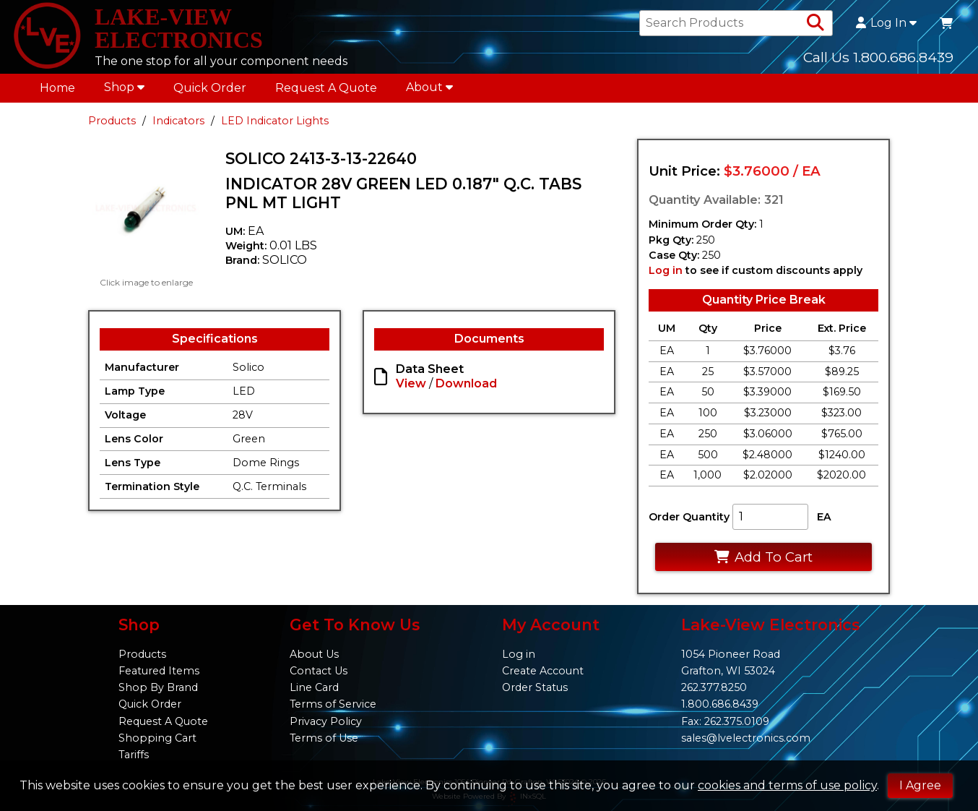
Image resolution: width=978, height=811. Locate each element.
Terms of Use (324, 738)
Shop (124, 87)
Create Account (543, 670)
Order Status (535, 687)
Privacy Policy (326, 721)
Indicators (178, 120)
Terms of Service (333, 704)
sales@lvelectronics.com (745, 738)
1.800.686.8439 (719, 704)
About (429, 87)
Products (112, 120)
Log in (666, 270)
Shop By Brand (158, 687)
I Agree (920, 785)
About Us (314, 654)
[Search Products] (815, 23)
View (411, 383)
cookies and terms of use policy (787, 785)
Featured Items (158, 670)
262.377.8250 (714, 687)
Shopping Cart (157, 738)
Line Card (314, 687)
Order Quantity (689, 516)
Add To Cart (763, 557)
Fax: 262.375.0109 (725, 721)
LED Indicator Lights (275, 120)
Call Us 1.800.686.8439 (878, 57)
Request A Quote (326, 88)
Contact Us (318, 670)
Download (466, 383)
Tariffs (133, 754)
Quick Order (209, 88)
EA (824, 516)
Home (57, 88)
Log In (886, 23)
